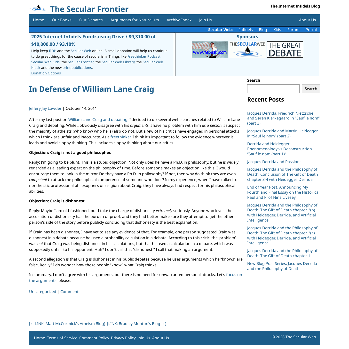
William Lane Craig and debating (97, 119)
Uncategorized (42, 291)
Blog (263, 29)
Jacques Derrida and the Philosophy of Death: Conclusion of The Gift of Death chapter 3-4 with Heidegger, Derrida (282, 174)
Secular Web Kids (45, 62)
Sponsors (247, 36)
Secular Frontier (81, 62)
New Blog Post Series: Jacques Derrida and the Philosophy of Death (282, 266)
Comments (70, 291)
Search (253, 80)
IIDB (52, 50)
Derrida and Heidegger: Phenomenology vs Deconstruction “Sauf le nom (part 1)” (279, 149)
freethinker (121, 137)
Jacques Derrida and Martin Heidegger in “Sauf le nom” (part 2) (282, 133)
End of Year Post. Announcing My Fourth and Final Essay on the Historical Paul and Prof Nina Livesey (283, 192)
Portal (311, 29)
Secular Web (81, 50)
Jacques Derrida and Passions (274, 161)
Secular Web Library (118, 62)
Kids (277, 29)
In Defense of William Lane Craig (91, 89)
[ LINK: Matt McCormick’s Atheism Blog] (67, 323)
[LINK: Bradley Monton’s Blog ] (136, 323)
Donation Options (46, 73)
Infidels (246, 29)
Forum (293, 29)
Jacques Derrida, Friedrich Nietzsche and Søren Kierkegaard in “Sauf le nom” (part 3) (283, 118)
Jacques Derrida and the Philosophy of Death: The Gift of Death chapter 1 (282, 253)
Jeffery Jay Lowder (45, 108)
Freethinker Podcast (143, 56)
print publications (77, 67)
